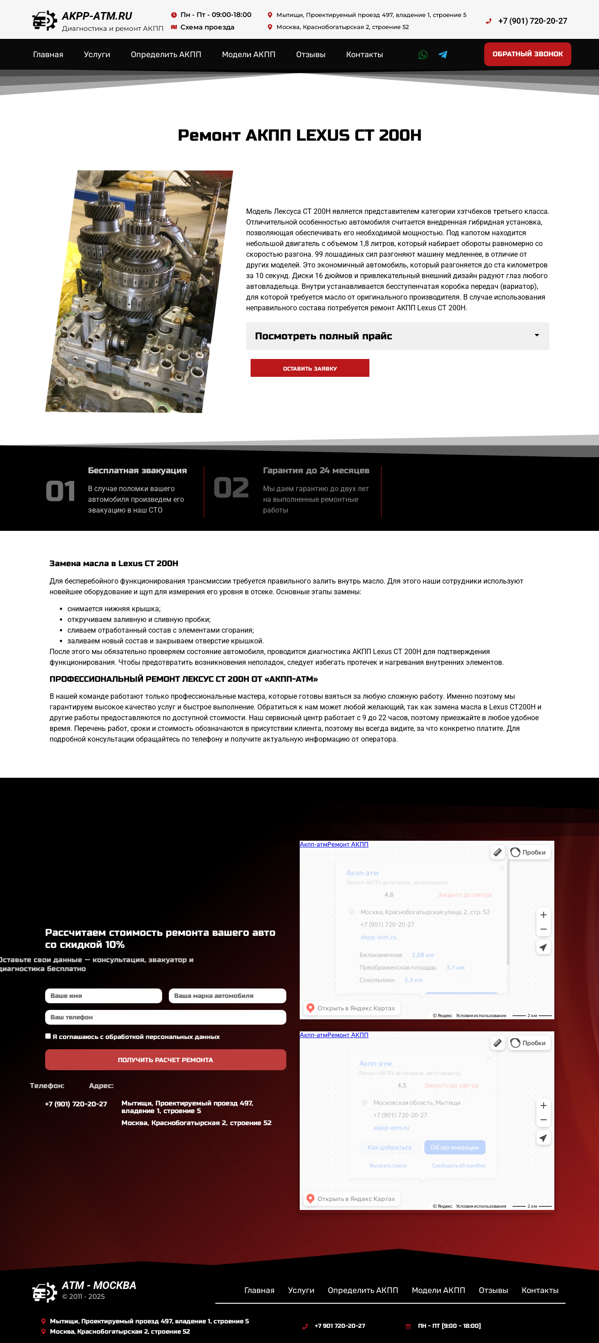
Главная (48, 54)
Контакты (364, 54)
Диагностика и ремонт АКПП (112, 28)
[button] (397, 336)
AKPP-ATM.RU (97, 16)
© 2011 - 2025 (83, 1296)
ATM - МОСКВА (99, 1285)
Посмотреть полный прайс (323, 336)
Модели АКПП (249, 54)
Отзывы (311, 54)
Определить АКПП (166, 54)
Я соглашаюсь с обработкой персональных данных (136, 1037)
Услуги (97, 54)
